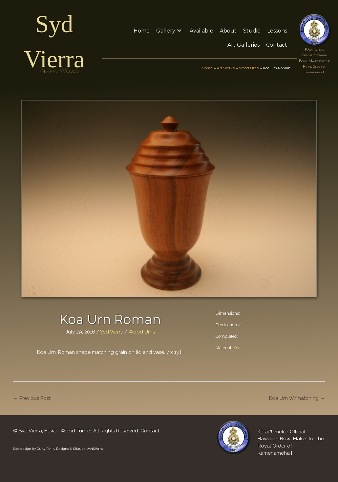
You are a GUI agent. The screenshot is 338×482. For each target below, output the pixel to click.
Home (207, 68)
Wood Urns (249, 68)
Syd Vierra (111, 332)
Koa (237, 347)
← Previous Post (32, 398)
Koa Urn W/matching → (297, 398)
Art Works (226, 68)
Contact (149, 431)
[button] (179, 30)
